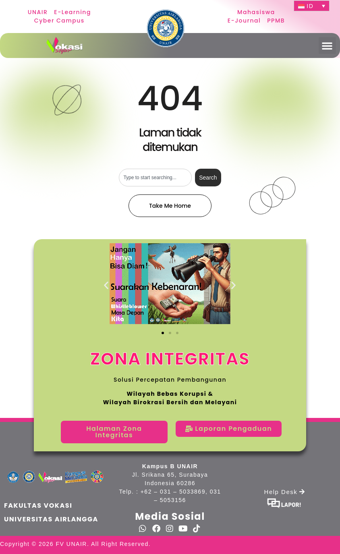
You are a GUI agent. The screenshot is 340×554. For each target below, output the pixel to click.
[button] (327, 45)
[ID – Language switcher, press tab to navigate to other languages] (312, 5)
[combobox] (155, 177)
